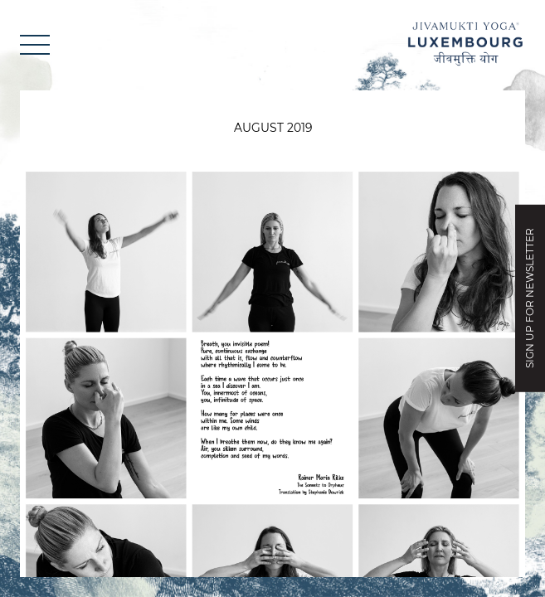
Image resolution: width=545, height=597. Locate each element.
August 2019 (273, 127)
